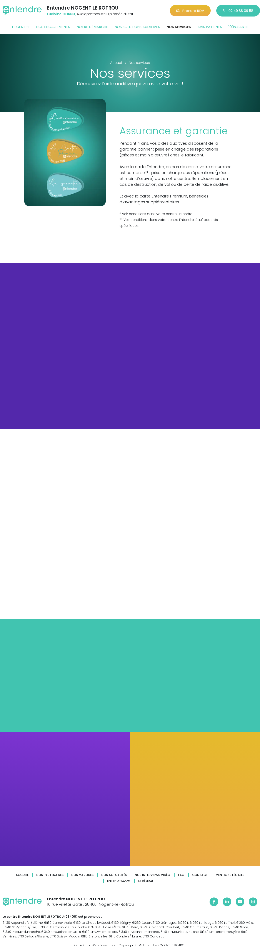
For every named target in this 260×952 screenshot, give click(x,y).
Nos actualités (114, 875)
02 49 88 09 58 (238, 10)
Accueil (22, 875)
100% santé (238, 26)
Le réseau (145, 881)
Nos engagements (53, 26)
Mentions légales (230, 875)
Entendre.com (118, 881)
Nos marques (82, 875)
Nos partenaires (49, 875)
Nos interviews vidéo (152, 875)
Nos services (179, 26)
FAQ (181, 875)
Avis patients (209, 26)
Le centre (21, 26)
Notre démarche (92, 26)
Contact (200, 875)
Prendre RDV (190, 10)
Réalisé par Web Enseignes (94, 945)
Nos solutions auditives (137, 26)
